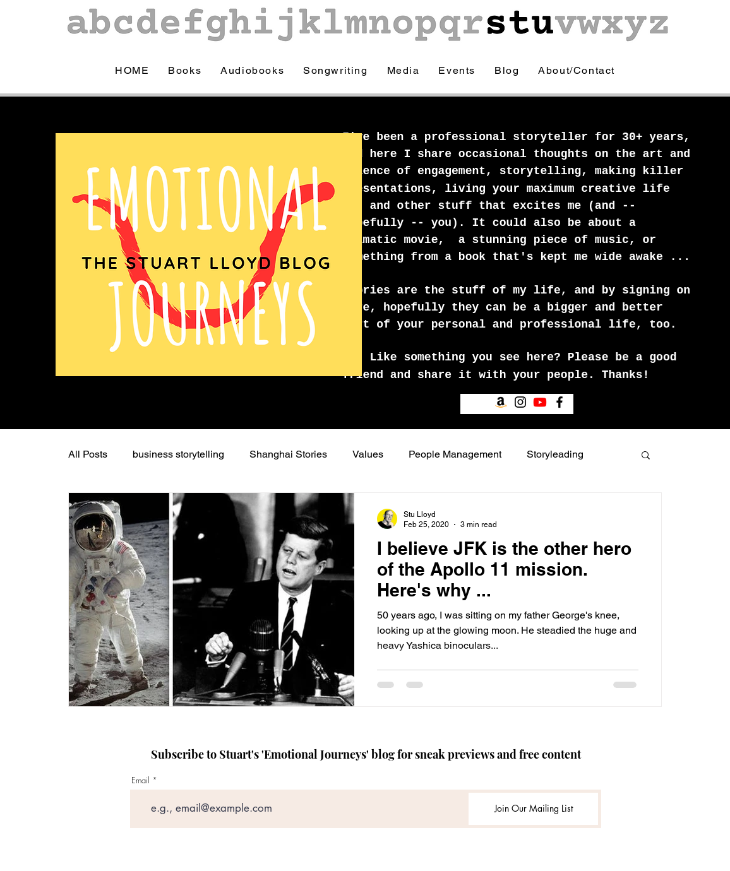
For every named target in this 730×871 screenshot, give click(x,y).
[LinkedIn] (598, 402)
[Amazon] (500, 402)
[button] (646, 456)
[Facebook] (559, 402)
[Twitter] (579, 402)
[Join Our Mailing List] (533, 809)
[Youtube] (540, 402)
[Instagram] (520, 402)
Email (140, 780)
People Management (455, 454)
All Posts (87, 454)
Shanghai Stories (288, 454)
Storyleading (555, 454)
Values (367, 454)
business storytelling (178, 454)
